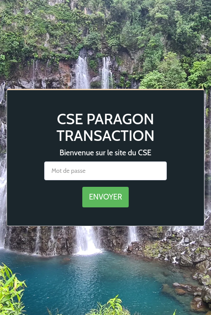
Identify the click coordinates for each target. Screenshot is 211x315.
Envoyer (105, 196)
